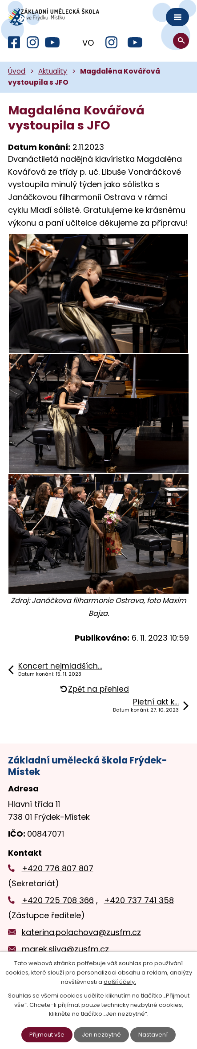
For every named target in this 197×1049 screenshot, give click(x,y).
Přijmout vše (46, 1034)
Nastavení (153, 1034)
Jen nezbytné (101, 1034)
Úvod (16, 71)
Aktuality (52, 71)
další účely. (120, 982)
